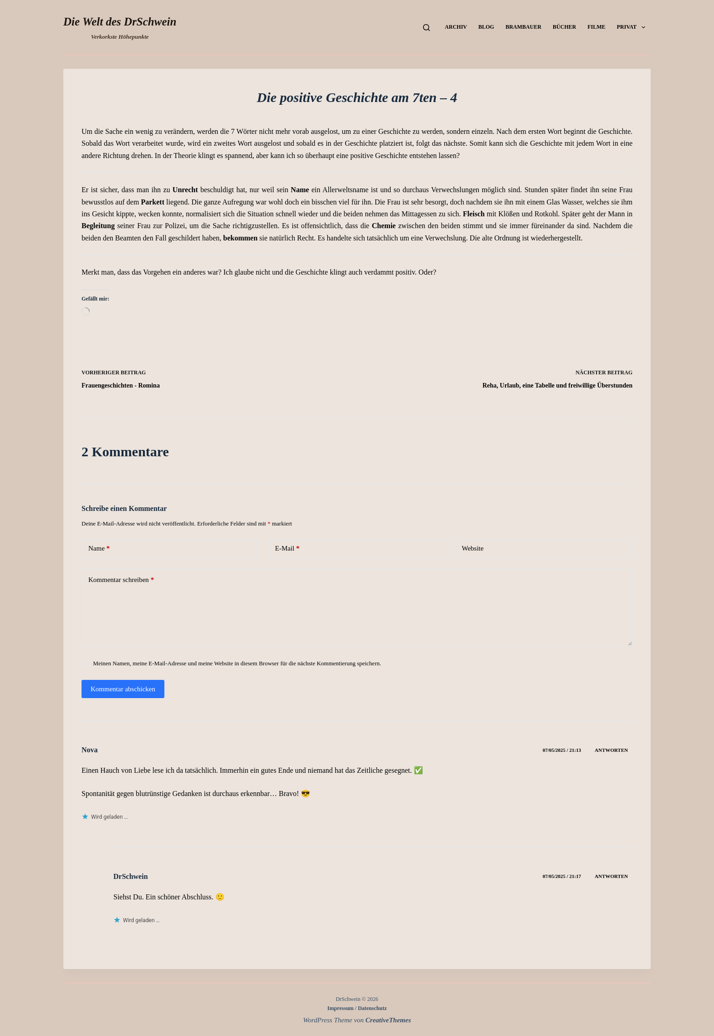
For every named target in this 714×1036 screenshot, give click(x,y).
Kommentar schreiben (121, 580)
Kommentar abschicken (123, 689)
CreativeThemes (388, 1020)
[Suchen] (426, 27)
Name (99, 548)
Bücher (564, 27)
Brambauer (523, 27)
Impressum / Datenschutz (357, 1008)
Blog (486, 27)
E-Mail (287, 548)
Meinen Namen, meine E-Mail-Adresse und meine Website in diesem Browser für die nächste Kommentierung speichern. (237, 663)
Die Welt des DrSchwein (119, 21)
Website (473, 548)
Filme (596, 27)
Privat (633, 27)
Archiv (456, 27)
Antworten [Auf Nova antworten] (611, 750)
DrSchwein (130, 876)
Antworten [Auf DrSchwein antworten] (611, 876)
